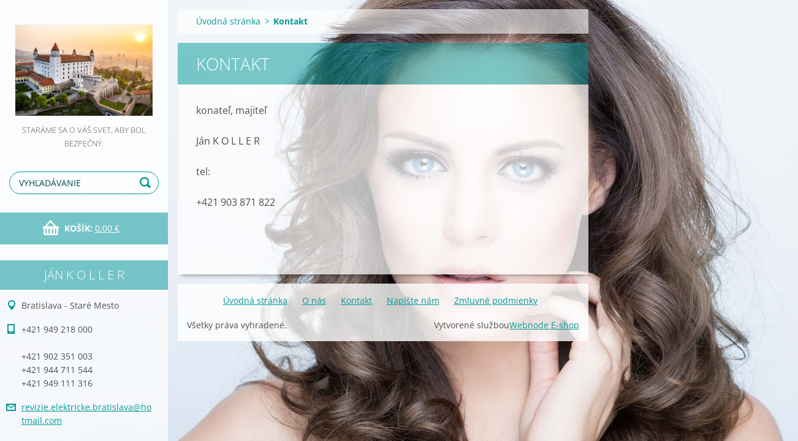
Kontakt (356, 300)
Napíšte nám (413, 300)
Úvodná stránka (228, 21)
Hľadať (147, 182)
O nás (314, 300)
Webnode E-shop (544, 325)
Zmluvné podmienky (496, 300)
